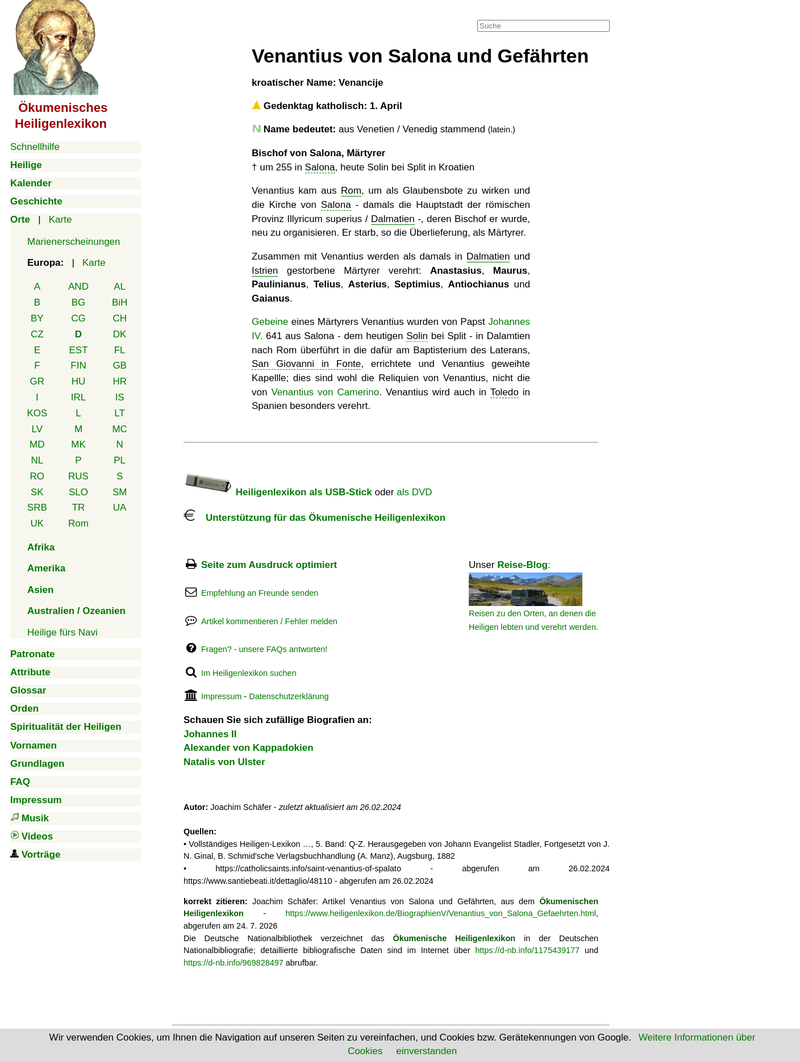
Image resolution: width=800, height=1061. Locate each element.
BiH (119, 302)
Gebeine (270, 321)
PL (120, 460)
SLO (78, 492)
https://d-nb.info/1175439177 (527, 950)
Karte (60, 219)
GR (37, 381)
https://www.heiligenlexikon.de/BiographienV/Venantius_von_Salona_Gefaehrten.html (440, 913)
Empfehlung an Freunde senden (259, 593)
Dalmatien (393, 219)
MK (78, 444)
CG (78, 318)
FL (120, 350)
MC (119, 429)
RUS (78, 476)
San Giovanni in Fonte (306, 363)
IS (119, 397)
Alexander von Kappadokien (249, 747)
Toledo (504, 392)
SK (37, 492)
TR (78, 507)
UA (120, 507)
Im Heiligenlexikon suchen (249, 673)
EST (78, 350)
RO (37, 476)
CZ (37, 334)
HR (120, 381)
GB (120, 365)
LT (119, 413)
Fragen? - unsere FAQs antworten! (264, 649)
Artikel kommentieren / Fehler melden (269, 621)
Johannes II (210, 734)
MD (37, 444)
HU (79, 381)
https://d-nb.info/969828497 (234, 962)
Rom (78, 523)
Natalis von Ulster (224, 762)
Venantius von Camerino (325, 392)
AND (78, 286)
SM (120, 492)
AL (120, 286)
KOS (37, 413)
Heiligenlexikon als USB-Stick (278, 492)
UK (37, 523)
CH (120, 318)
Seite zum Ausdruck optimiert (269, 564)
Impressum (221, 696)
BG (79, 302)
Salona (320, 167)
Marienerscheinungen (73, 241)
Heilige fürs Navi (62, 632)
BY (37, 318)
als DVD (414, 492)
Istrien (265, 270)
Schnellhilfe (35, 146)
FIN (78, 365)
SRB (37, 507)
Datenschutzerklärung (288, 696)
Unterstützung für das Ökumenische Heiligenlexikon (314, 517)
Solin (417, 336)
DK (120, 334)
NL (37, 460)
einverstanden (426, 1051)
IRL (78, 397)
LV (37, 429)
